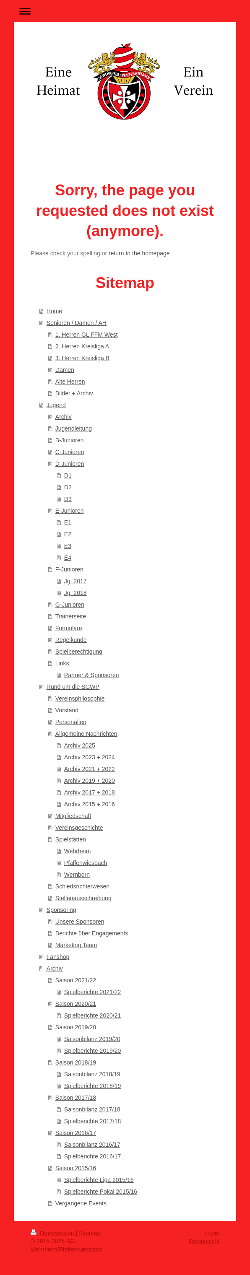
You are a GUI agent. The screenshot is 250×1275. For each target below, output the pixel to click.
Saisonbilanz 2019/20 (92, 1039)
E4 (67, 557)
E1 (67, 522)
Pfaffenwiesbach (85, 863)
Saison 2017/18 (75, 1097)
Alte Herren (70, 381)
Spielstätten (70, 839)
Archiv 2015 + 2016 (89, 804)
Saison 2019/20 (75, 1027)
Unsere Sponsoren (79, 921)
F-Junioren (69, 569)
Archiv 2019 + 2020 (89, 780)
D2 (68, 487)
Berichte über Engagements (91, 933)
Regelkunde (71, 639)
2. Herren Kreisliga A (82, 346)
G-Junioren (69, 604)
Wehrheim (77, 851)
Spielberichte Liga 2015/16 (99, 1179)
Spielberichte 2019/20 (92, 1050)
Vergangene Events (81, 1203)
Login (212, 1233)
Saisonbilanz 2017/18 (92, 1109)
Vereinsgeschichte (79, 827)
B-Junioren (69, 440)
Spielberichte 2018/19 (92, 1086)
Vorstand (66, 710)
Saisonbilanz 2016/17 (92, 1144)
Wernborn (77, 874)
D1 (68, 475)
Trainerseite (70, 616)
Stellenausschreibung (83, 898)
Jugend (56, 405)
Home (54, 311)
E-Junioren (69, 510)
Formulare (68, 628)
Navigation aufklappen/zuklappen (125, 11)
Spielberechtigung (78, 651)
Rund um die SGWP (73, 686)
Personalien (70, 722)
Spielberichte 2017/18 (92, 1121)
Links (62, 663)
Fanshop (58, 956)
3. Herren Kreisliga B (82, 358)
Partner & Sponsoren (91, 675)
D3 (68, 499)
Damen (64, 369)
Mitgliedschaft (73, 816)
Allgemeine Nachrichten (86, 733)
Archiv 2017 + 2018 (89, 792)
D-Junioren (69, 463)
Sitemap (89, 1233)
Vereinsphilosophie (80, 698)
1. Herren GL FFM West (86, 334)
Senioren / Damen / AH (77, 322)
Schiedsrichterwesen (82, 886)
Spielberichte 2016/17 (92, 1156)
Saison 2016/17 (75, 1133)
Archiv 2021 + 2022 (89, 769)
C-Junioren (69, 452)
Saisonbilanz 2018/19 (92, 1074)
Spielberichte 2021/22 (92, 992)
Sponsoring (61, 909)
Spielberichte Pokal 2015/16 (100, 1191)
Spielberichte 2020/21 (92, 1015)
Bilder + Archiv (74, 393)
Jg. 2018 (75, 592)
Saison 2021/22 (75, 980)
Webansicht (204, 1241)
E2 (67, 534)
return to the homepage (139, 253)
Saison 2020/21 (75, 1003)
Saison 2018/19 (75, 1062)
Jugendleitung (73, 428)
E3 (67, 546)
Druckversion (53, 1233)
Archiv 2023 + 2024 (89, 757)
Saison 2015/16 (75, 1168)
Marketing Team (76, 945)
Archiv (63, 416)
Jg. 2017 (75, 581)
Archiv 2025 (79, 745)
